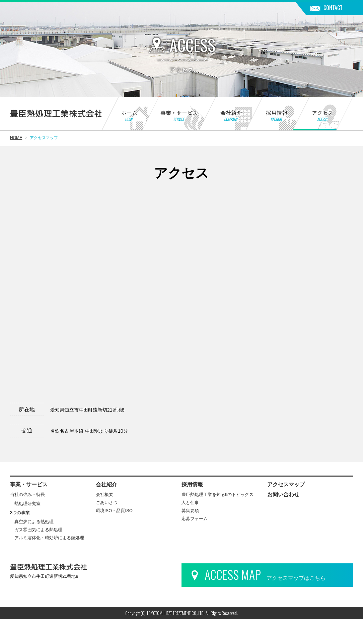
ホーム (121, 114)
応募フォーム (195, 518)
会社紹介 (222, 114)
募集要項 (190, 510)
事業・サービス (170, 114)
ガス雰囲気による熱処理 (38, 529)
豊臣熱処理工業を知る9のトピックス (217, 494)
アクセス (323, 114)
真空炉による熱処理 (34, 521)
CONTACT (333, 8)
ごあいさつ (107, 502)
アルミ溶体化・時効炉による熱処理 (49, 537)
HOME (16, 137)
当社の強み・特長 (27, 494)
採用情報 (269, 114)
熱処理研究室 (27, 503)
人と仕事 (190, 502)
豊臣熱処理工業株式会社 (56, 114)
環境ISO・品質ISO (114, 510)
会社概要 (104, 494)
